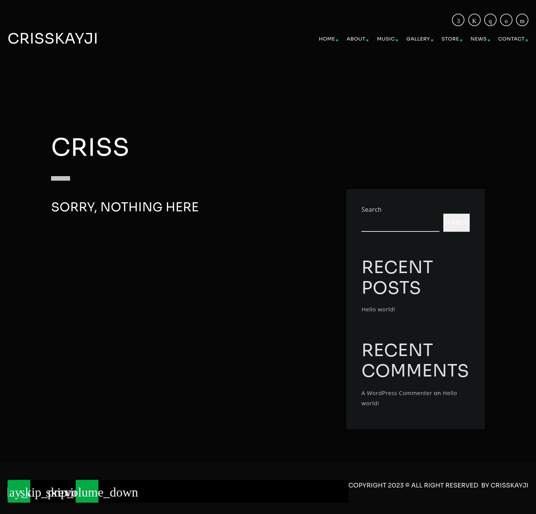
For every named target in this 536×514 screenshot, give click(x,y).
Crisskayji (53, 39)
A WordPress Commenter (396, 393)
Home (327, 39)
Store (450, 39)
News (479, 39)
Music (386, 39)
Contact (511, 39)
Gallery (418, 39)
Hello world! (378, 309)
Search (371, 209)
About (356, 39)
